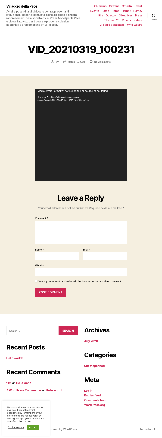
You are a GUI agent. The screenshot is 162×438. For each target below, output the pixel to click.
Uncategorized (94, 365)
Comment (41, 218)
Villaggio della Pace (22, 6)
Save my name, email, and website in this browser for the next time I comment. (80, 281)
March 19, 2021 (76, 61)
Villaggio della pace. (112, 24)
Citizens (114, 6)
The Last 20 (111, 20)
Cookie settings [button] (16, 427)
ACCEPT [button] (33, 427)
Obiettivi (111, 15)
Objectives (126, 15)
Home (105, 10)
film (9, 383)
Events (94, 10)
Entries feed (92, 395)
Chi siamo (100, 6)
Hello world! (14, 358)
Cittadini (127, 6)
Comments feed (95, 400)
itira (100, 15)
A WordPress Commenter (23, 390)
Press (139, 15)
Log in (88, 390)
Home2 (126, 10)
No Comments (102, 61)
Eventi (139, 6)
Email (86, 249)
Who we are (135, 24)
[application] (81, 135)
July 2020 (91, 341)
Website (39, 265)
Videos (126, 20)
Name (39, 249)
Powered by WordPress (63, 429)
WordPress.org (94, 404)
